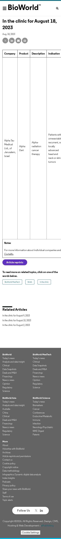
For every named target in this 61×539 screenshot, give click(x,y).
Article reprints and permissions (16, 456)
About (5, 445)
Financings (7, 376)
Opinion (6, 383)
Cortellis (8, 254)
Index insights (8, 478)
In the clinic (44, 282)
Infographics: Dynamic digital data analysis (21, 474)
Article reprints (14, 262)
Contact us (7, 459)
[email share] (18, 40)
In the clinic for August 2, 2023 (16, 325)
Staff (4, 492)
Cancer (36, 409)
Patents (36, 434)
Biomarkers (38, 405)
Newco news (8, 380)
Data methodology (11, 470)
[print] (25, 40)
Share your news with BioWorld (16, 489)
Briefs (30, 282)
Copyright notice (10, 467)
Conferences (39, 412)
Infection (37, 423)
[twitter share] (5, 40)
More (5, 441)
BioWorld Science (41, 398)
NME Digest (38, 431)
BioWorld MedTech (12, 282)
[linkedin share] (12, 40)
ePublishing (47, 525)
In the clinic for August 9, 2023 (16, 315)
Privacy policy (8, 485)
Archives (6, 452)
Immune (36, 420)
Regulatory (7, 387)
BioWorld (7, 354)
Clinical (5, 365)
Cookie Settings (30, 532)
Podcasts (6, 481)
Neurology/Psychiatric (43, 427)
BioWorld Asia (9, 398)
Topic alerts (7, 500)
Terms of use (8, 496)
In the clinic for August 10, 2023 (16, 320)
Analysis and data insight (13, 361)
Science (6, 391)
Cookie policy (8, 463)
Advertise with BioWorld (13, 448)
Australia (6, 409)
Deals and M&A (9, 372)
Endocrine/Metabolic (42, 416)
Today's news (8, 358)
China (5, 412)
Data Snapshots (9, 369)
